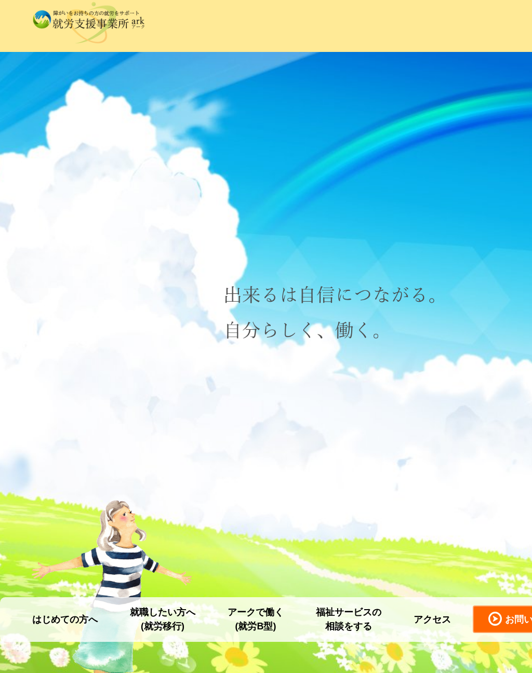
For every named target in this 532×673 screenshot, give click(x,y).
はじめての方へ (65, 619)
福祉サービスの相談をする (348, 619)
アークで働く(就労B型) (256, 619)
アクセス (432, 619)
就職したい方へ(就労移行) (162, 619)
